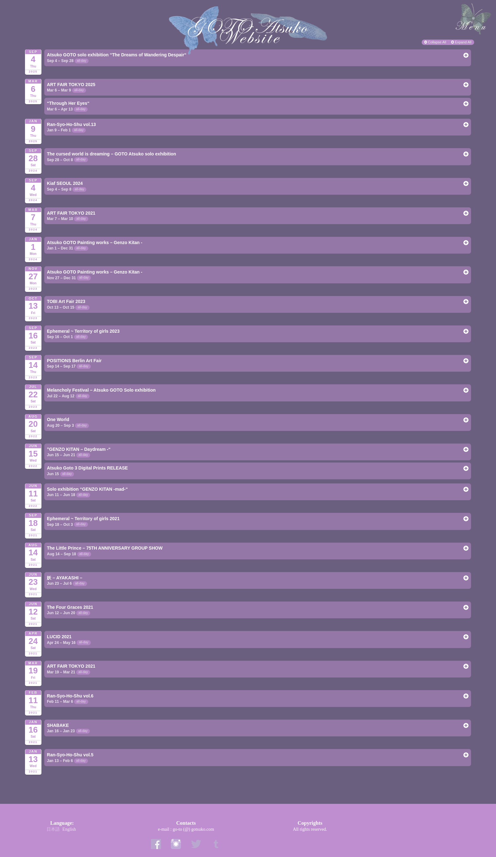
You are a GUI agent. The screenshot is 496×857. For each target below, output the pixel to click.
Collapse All (435, 42)
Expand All (461, 42)
